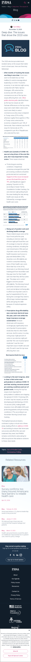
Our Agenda (15, 579)
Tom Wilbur (15, 27)
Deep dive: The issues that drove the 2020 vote (20, 6)
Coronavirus (11, 452)
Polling (18, 452)
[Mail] (18, 20)
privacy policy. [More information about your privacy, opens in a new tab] (17, 647)
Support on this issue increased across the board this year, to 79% (17, 179)
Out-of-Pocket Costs (14, 449)
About (15, 575)
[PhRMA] (6, 2)
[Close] (28, 630)
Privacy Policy (15, 595)
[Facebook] (12, 20)
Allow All (15, 651)
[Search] (25, 3)
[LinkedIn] (16, 20)
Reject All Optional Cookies (15, 655)
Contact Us (15, 591)
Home (4, 6)
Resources (15, 586)
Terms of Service (15, 599)
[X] (14, 20)
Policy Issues (15, 582)
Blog (9, 6)
